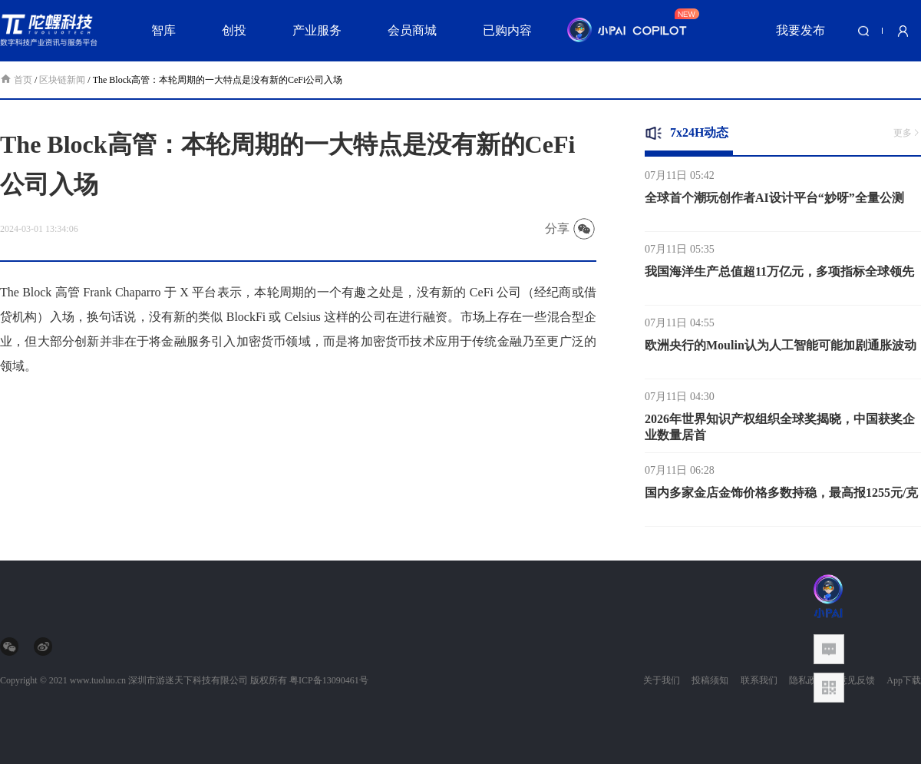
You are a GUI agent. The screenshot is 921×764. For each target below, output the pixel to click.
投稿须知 (710, 680)
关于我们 (661, 680)
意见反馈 (856, 680)
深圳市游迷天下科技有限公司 (188, 680)
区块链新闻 (62, 79)
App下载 (903, 680)
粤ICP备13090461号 (328, 680)
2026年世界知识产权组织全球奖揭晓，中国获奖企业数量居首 (780, 432)
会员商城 (412, 30)
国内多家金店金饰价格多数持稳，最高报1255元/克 (781, 497)
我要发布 (800, 30)
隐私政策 (807, 680)
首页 (17, 79)
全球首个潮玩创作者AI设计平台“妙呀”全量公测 (774, 203)
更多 (907, 133)
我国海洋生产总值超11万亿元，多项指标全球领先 (779, 276)
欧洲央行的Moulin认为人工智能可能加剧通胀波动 (780, 350)
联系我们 (759, 680)
